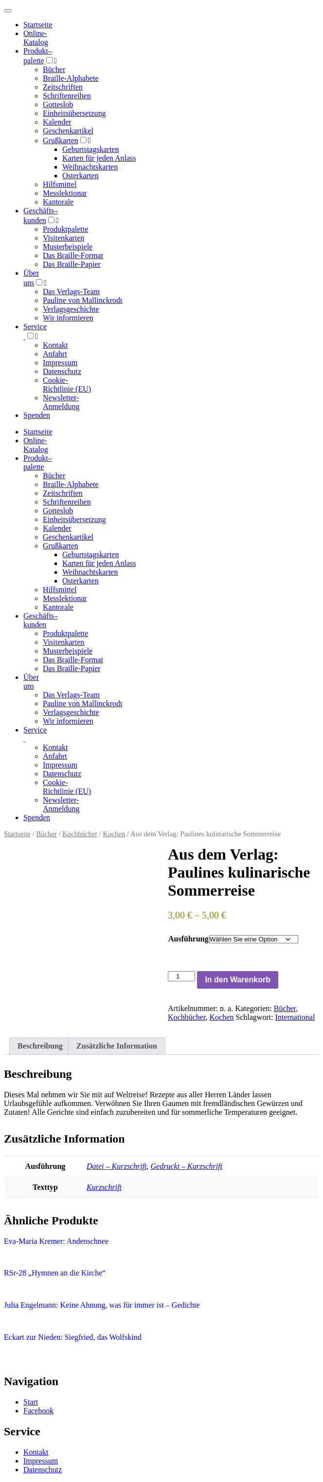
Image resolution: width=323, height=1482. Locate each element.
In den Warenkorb (237, 979)
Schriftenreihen (67, 96)
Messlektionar (65, 193)
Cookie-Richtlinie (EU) (67, 384)
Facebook (38, 1411)
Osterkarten (80, 175)
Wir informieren (68, 318)
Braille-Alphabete (71, 78)
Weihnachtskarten (90, 167)
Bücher (54, 69)
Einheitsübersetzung (74, 113)
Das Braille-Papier (72, 264)
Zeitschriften (63, 87)
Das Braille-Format (73, 255)
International (295, 1017)
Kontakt (55, 345)
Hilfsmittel (59, 184)
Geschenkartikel (68, 131)
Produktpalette (65, 229)
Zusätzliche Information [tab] (116, 1046)
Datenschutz (62, 371)
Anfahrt (55, 354)
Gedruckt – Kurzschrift (187, 1166)
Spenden (36, 415)
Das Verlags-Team (71, 291)
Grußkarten (60, 140)
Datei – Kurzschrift (117, 1166)
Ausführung (188, 939)
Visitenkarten (63, 238)
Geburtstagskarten (90, 149)
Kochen (114, 834)
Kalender (57, 122)
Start (30, 1402)
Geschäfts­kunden (40, 620)
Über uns (31, 681)
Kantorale (58, 202)
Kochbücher (79, 834)
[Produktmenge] (181, 976)
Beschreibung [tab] (40, 1046)
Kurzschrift (104, 1187)
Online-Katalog (35, 37)
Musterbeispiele (67, 247)
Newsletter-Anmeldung (61, 402)
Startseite (17, 834)
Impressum (60, 362)
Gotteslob (58, 104)
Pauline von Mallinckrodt (83, 300)
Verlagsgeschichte (71, 309)
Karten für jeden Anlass (99, 158)
